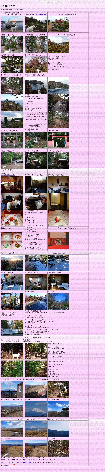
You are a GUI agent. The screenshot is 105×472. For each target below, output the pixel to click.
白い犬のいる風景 (26, 462)
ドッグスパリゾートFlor (8, 175)
